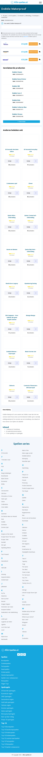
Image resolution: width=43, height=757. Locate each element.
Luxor (2, 630)
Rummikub (25, 521)
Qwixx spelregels (6, 711)
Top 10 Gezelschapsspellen (10, 730)
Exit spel (3, 545)
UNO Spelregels (6, 696)
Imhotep (3, 574)
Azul (2, 466)
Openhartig (25, 468)
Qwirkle (24, 497)
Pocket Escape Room (28, 488)
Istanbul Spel (4, 580)
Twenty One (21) (26, 583)
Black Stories (4, 478)
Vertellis (24, 602)
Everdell (3, 542)
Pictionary (25, 483)
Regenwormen (26, 512)
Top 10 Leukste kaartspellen (10, 738)
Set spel (24, 541)
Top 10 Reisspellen (7, 744)
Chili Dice (3, 493)
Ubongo (24, 590)
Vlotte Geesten (26, 604)
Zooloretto (25, 638)
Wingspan (25, 622)
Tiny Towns (25, 580)
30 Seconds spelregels (8, 691)
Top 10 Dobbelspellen (8, 735)
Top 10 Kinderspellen (8, 732)
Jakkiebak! (4, 586)
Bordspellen (5, 660)
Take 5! (24, 558)
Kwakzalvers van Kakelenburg (9, 612)
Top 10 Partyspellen (7, 741)
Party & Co (25, 474)
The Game (25, 567)
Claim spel (4, 499)
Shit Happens (25, 544)
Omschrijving (7, 409)
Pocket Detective (27, 485)
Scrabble (24, 535)
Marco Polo (25, 450)
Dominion (4, 524)
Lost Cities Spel (5, 627)
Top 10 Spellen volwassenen (10, 747)
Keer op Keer (5, 598)
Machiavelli (4, 639)
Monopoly (25, 458)
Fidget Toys (5, 684)
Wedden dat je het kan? (28, 611)
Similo (23, 546)
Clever (3, 501)
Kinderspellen (5, 672)
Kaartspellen (5, 669)
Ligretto (3, 624)
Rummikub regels (7, 694)
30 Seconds (4, 453)
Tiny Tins (24, 577)
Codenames (4, 504)
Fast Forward (5, 554)
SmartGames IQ (26, 549)
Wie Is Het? (25, 619)
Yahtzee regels (6, 705)
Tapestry (24, 561)
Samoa (24, 530)
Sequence (25, 538)
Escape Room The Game (8, 537)
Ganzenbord (4, 561)
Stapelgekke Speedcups (28, 552)
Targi (23, 564)
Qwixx (23, 500)
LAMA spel (4, 619)
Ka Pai (3, 593)
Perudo (24, 480)
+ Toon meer (21, 121)
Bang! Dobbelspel (6, 473)
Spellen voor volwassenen (9, 678)
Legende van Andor (6, 622)
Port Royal (25, 491)
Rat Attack (25, 510)
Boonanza (4, 481)
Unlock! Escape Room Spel (29, 592)
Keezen (3, 601)
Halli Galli (3, 568)
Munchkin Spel (26, 461)
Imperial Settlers (5, 577)
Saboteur (24, 527)
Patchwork (25, 477)
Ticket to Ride (26, 572)
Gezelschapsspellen (7, 675)
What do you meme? (28, 617)
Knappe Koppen (5, 604)
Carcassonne (4, 490)
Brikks (3, 484)
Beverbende (4, 476)
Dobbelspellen (6, 663)
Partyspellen (5, 666)
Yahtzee (24, 632)
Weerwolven (25, 614)
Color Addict (4, 507)
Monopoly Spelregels (8, 714)
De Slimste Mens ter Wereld (9, 516)
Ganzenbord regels (7, 699)
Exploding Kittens (6, 547)
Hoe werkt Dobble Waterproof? (11, 23)
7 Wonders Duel (5, 460)
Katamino (4, 596)
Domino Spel (4, 527)
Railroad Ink (25, 507)
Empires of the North (7, 534)
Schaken (24, 533)
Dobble (3, 522)
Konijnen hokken (5, 609)
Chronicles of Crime (6, 496)
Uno (23, 595)
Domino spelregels (7, 708)
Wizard (24, 625)
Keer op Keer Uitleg (7, 717)
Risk (23, 515)
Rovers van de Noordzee (29, 518)
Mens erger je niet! (27, 453)
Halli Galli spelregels (7, 702)
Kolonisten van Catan (7, 607)
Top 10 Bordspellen (7, 727)
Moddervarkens (26, 456)
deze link (26, 36)
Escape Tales (5, 539)
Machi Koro (4, 636)
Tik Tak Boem (26, 575)
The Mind (24, 569)
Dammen (3, 513)
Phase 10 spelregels (7, 720)
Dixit (2, 519)
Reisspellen (5, 681)
